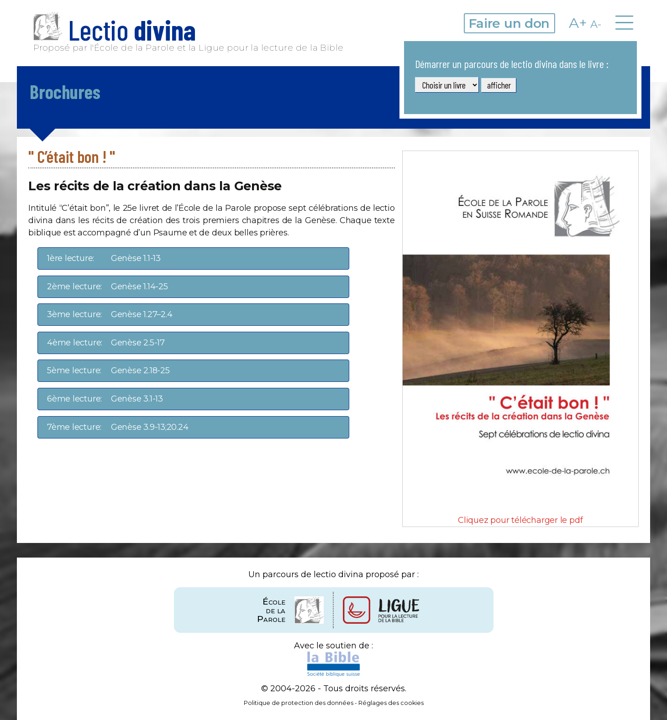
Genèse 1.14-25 (107, 287)
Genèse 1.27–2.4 (109, 314)
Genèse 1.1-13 (104, 258)
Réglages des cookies (391, 702)
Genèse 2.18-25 (108, 371)
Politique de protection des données (298, 702)
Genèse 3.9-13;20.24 (118, 427)
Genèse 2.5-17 (106, 343)
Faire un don (509, 23)
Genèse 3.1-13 (105, 399)
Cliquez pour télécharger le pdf (520, 338)
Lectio (114, 29)
